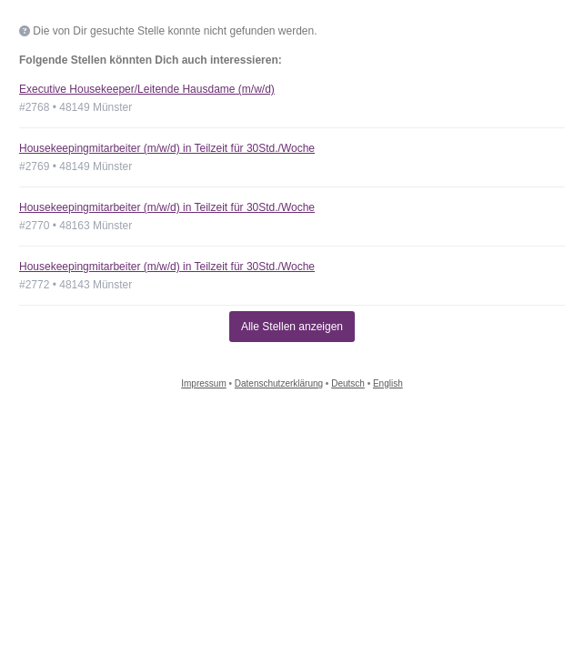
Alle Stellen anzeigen (292, 326)
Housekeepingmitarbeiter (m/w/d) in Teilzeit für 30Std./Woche (167, 148)
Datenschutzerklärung (279, 383)
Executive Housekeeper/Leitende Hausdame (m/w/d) (147, 89)
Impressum (203, 383)
